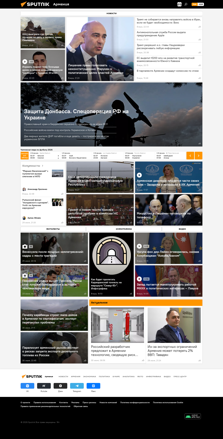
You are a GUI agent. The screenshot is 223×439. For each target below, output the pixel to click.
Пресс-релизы (89, 402)
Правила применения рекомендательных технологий (45, 406)
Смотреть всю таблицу (24, 155)
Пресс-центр (180, 376)
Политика (104, 376)
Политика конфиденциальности (135, 402)
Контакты (63, 402)
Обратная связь (81, 406)
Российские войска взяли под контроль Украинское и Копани (60, 130)
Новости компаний (108, 402)
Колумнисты (33, 166)
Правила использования (45, 402)
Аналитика (129, 376)
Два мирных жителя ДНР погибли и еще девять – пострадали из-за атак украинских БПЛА (66, 138)
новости (63, 376)
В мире (116, 376)
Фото (140, 376)
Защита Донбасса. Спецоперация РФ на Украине (76, 114)
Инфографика (153, 376)
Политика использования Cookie (168, 402)
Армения (75, 376)
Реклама (75, 402)
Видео (167, 376)
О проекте (25, 402)
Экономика (89, 376)
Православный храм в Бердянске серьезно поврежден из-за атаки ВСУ (66, 124)
